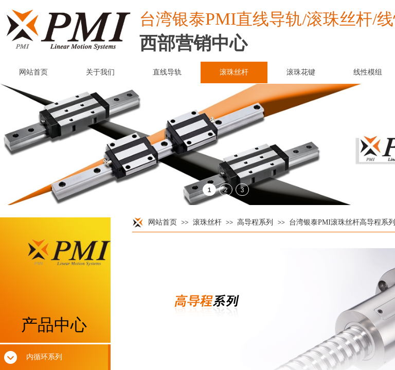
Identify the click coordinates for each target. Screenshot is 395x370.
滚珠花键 (300, 72)
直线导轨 (167, 72)
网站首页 (162, 222)
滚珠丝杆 (207, 222)
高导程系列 (255, 222)
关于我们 (100, 72)
